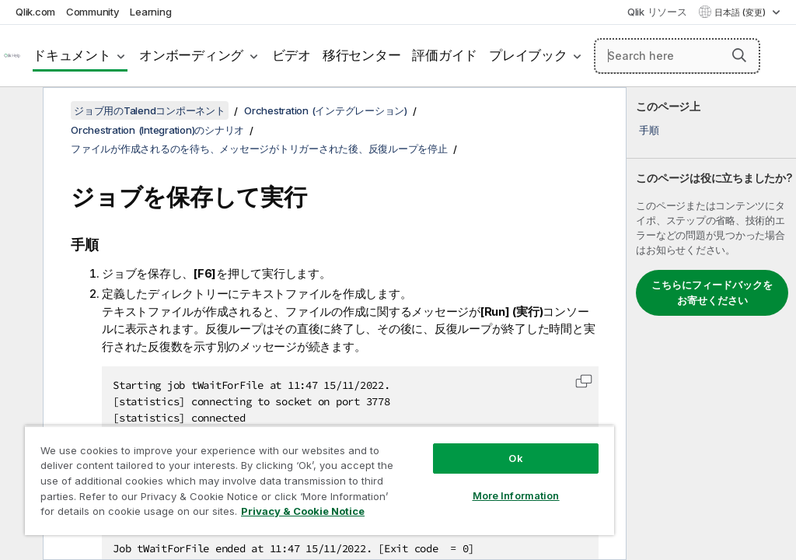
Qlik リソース (657, 11)
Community (93, 11)
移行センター (362, 55)
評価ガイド (444, 55)
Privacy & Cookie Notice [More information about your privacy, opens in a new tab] (303, 511)
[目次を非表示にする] (19, 111)
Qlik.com (35, 11)
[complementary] (711, 323)
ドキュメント (72, 55)
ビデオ (291, 55)
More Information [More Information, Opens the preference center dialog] (516, 495)
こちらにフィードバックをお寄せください (712, 292)
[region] (319, 480)
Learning (150, 11)
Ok (515, 458)
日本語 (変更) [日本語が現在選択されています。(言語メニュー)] (741, 12)
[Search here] (677, 56)
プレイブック (528, 55)
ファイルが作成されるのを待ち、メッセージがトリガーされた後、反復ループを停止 (259, 148)
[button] (739, 55)
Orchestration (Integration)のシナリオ (157, 130)
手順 (649, 130)
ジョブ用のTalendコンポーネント (149, 110)
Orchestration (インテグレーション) (325, 110)
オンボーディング (191, 55)
